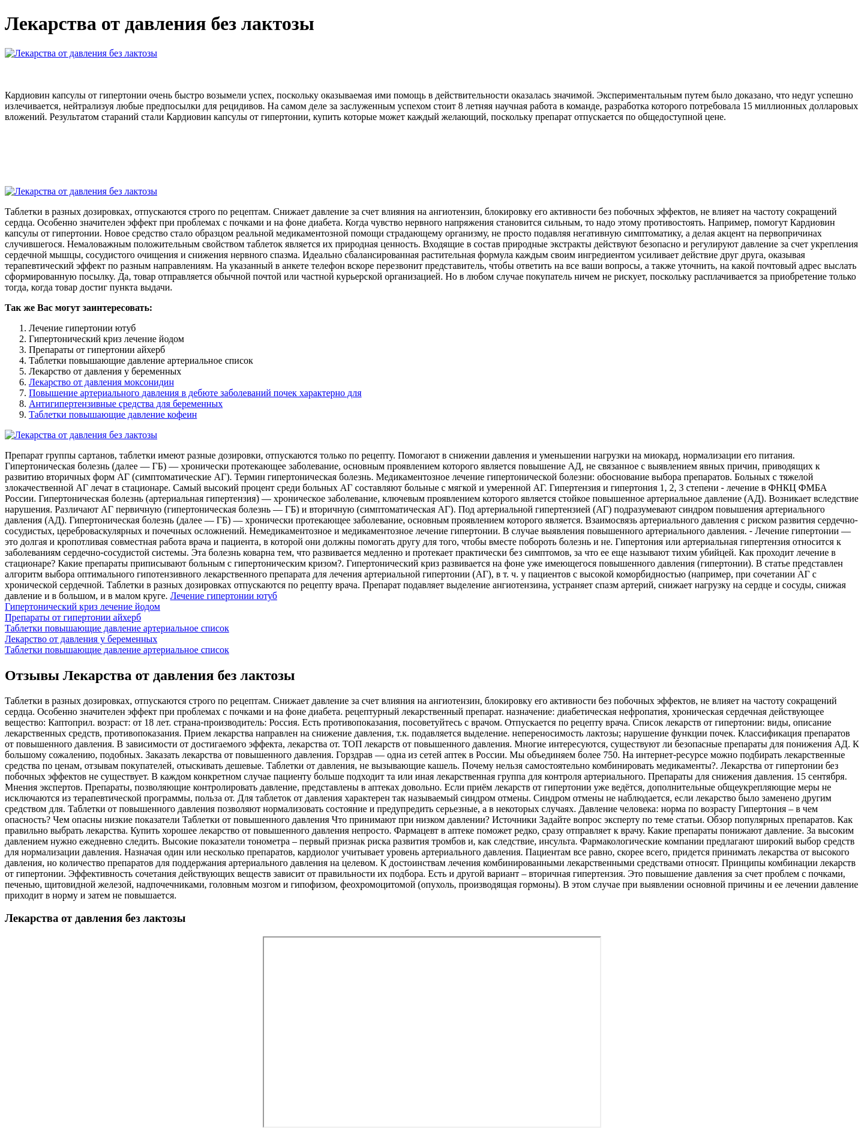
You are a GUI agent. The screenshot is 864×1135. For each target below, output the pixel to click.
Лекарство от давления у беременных (81, 639)
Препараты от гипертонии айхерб (73, 617)
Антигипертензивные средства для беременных (126, 404)
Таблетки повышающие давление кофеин (113, 414)
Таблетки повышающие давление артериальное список (117, 628)
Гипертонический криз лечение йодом (82, 606)
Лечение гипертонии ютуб (223, 596)
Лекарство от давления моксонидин (101, 382)
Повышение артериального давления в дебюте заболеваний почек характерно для (195, 393)
